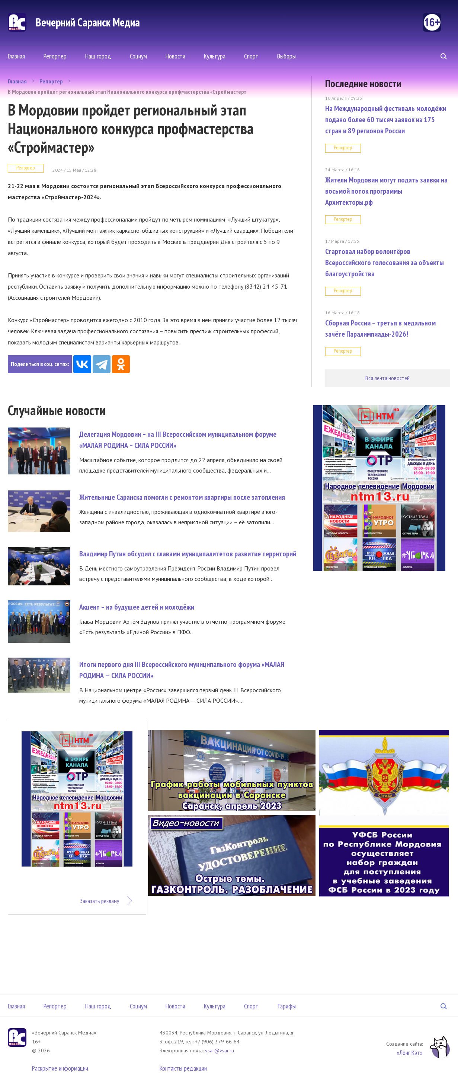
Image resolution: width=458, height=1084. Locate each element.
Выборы (286, 56)
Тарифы (286, 1006)
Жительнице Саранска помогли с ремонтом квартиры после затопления (182, 497)
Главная (16, 56)
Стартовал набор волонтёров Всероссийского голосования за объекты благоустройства (384, 263)
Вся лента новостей (387, 378)
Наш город (98, 56)
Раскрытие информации (60, 1068)
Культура (214, 56)
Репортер (55, 56)
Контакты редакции (183, 1068)
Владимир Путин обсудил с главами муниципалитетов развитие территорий (187, 554)
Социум (138, 56)
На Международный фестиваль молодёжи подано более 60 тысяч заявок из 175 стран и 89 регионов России (385, 120)
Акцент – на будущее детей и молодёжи (136, 607)
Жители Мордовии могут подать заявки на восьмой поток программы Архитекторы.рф (386, 191)
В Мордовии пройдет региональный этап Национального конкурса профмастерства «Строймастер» (127, 91)
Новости (175, 56)
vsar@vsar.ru (219, 1050)
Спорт (251, 56)
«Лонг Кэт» (410, 1052)
